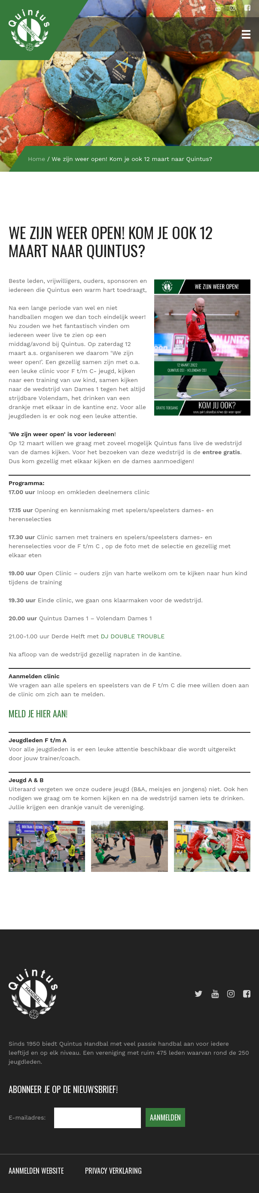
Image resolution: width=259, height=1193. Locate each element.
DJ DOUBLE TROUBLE (133, 636)
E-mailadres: (27, 1117)
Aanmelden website (36, 1171)
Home (36, 158)
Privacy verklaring (113, 1171)
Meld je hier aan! (38, 713)
